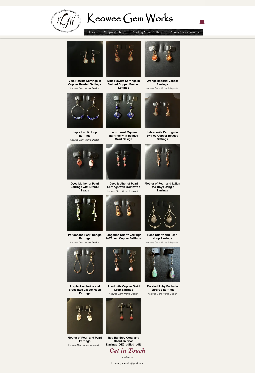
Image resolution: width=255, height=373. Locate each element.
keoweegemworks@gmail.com (127, 363)
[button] (202, 21)
